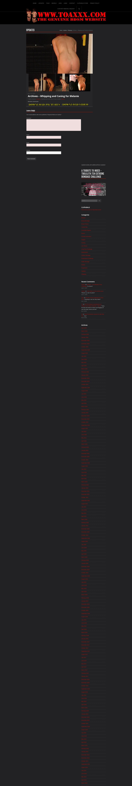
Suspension (93, 137)
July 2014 (92, 649)
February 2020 (93, 435)
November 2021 (94, 368)
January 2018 (93, 515)
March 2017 (93, 547)
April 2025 (92, 237)
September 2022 (94, 336)
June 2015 (92, 614)
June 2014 (92, 653)
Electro (91, 102)
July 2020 (92, 419)
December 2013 (94, 672)
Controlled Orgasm (95, 99)
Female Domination (95, 105)
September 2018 (94, 489)
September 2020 (94, 413)
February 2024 (93, 282)
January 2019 (93, 477)
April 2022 (92, 352)
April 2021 (92, 390)
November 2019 (94, 445)
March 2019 (93, 470)
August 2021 (93, 378)
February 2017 (93, 550)
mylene (91, 154)
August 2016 (93, 569)
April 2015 (92, 621)
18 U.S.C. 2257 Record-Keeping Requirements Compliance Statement (72, 779)
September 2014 (94, 643)
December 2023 (94, 288)
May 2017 (92, 541)
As (90, 174)
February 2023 (93, 320)
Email (19, 145)
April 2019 (92, 467)
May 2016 (92, 579)
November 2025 (94, 214)
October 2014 (93, 640)
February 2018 (93, 512)
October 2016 (93, 563)
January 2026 (93, 208)
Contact (62, 3)
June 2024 (92, 269)
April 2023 (92, 314)
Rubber (91, 134)
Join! (50, 3)
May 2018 (92, 502)
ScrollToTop (66, 771)
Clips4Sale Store (72, 3)
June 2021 (92, 384)
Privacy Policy (84, 3)
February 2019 (93, 473)
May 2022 (92, 349)
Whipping (62, 32)
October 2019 (93, 448)
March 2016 (93, 585)
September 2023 (94, 298)
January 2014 (93, 669)
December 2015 (94, 595)
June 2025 (92, 230)
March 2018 (93, 509)
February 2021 (93, 397)
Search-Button (113, 3)
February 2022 (93, 358)
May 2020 (92, 426)
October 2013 (93, 678)
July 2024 (92, 266)
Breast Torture (93, 92)
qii (90, 185)
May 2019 (92, 464)
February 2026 (93, 205)
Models (44, 3)
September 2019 (94, 451)
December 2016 (94, 557)
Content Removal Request (100, 3)
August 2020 (93, 416)
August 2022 (93, 339)
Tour (38, 3)
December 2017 (94, 518)
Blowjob (92, 86)
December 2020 (94, 403)
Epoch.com (106, 751)
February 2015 (93, 627)
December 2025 (94, 211)
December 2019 (94, 442)
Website (20, 153)
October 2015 (93, 601)
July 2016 (92, 573)
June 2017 (92, 537)
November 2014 (94, 637)
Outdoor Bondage (94, 124)
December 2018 (94, 480)
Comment (20, 120)
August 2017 (93, 531)
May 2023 (92, 310)
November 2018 (94, 483)
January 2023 (93, 323)
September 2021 (94, 374)
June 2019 (92, 461)
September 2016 (94, 566)
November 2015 (94, 598)
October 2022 (93, 333)
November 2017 (94, 521)
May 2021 (92, 387)
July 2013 (92, 688)
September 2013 (94, 681)
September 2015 (94, 605)
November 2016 (94, 560)
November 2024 (94, 253)
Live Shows (93, 115)
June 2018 (92, 499)
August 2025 (93, 224)
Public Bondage (94, 131)
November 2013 (94, 675)
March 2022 (93, 355)
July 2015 (92, 611)
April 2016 (92, 582)
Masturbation (93, 121)
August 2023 (93, 301)
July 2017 (92, 534)
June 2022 (92, 346)
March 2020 (93, 432)
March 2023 (93, 317)
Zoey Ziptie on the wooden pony (103, 161)
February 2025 (93, 243)
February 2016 (93, 589)
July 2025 (92, 227)
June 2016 (92, 576)
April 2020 (92, 429)
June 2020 (92, 422)
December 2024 (94, 250)
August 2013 (93, 685)
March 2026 (93, 202)
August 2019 (93, 454)
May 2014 (92, 656)
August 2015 (93, 608)
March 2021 (93, 394)
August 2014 (93, 646)
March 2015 (93, 624)
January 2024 (93, 285)
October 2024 (93, 256)
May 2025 (92, 234)
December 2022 (94, 326)
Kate (91, 168)
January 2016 (93, 592)
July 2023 (92, 304)
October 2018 (93, 486)
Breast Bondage (94, 89)
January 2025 (93, 246)
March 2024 (93, 278)
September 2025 (94, 221)
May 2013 (92, 694)
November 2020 (94, 406)
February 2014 (93, 665)
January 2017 (93, 553)
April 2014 (92, 659)
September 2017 (94, 528)
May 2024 (92, 272)
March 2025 (93, 240)
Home (25, 3)
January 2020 (93, 438)
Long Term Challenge (95, 118)
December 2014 (94, 633)
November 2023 (94, 291)
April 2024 (92, 275)
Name (20, 138)
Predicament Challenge (96, 128)
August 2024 (93, 262)
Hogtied (92, 108)
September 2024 (94, 259)
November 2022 (94, 330)
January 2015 (93, 630)
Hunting (92, 112)
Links (55, 3)
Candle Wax (93, 96)
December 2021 (94, 365)
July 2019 (92, 458)
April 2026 (92, 199)
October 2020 (93, 410)
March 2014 (93, 662)
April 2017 (92, 544)
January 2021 (93, 400)
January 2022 (93, 362)
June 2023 (92, 307)
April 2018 (92, 505)
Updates (31, 3)
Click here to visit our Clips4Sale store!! (100, 78)
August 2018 (93, 493)
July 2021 (92, 381)
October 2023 (93, 294)
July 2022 (92, 342)
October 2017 (93, 525)
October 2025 (93, 218)
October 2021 (93, 371)
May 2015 (92, 617)
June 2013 (92, 691)
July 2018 (92, 496)
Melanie (55, 101)
